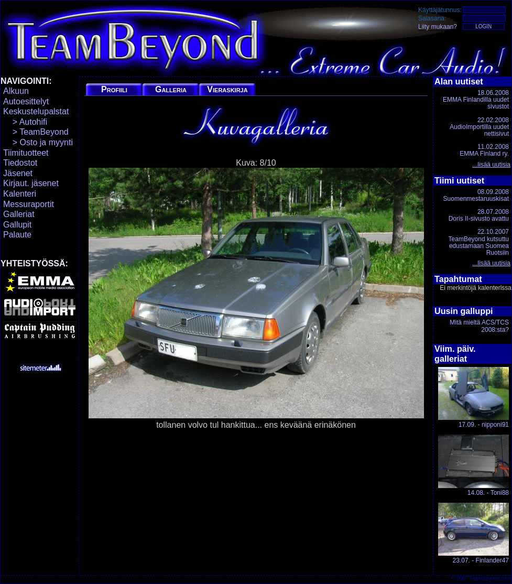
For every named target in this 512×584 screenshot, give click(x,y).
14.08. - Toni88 (473, 465)
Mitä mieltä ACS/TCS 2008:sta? (479, 326)
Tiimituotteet (26, 152)
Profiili (114, 89)
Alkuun (16, 90)
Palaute (17, 234)
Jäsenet (17, 173)
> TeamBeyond (36, 131)
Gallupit (17, 224)
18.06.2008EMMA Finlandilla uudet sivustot (476, 99)
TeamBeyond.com (490, 578)
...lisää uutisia (491, 164)
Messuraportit (28, 204)
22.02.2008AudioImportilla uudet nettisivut (479, 126)
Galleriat (19, 214)
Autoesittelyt (26, 101)
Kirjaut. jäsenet (31, 183)
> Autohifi (25, 121)
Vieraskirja (227, 89)
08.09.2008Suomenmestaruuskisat (476, 195)
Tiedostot (20, 162)
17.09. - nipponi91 (473, 397)
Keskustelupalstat (36, 111)
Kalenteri (19, 193)
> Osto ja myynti (38, 142)
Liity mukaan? (437, 26)
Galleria (171, 89)
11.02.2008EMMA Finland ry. (484, 150)
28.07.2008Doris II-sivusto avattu (479, 215)
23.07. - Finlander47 (473, 533)
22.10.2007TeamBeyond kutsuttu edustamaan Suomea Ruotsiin (479, 242)
